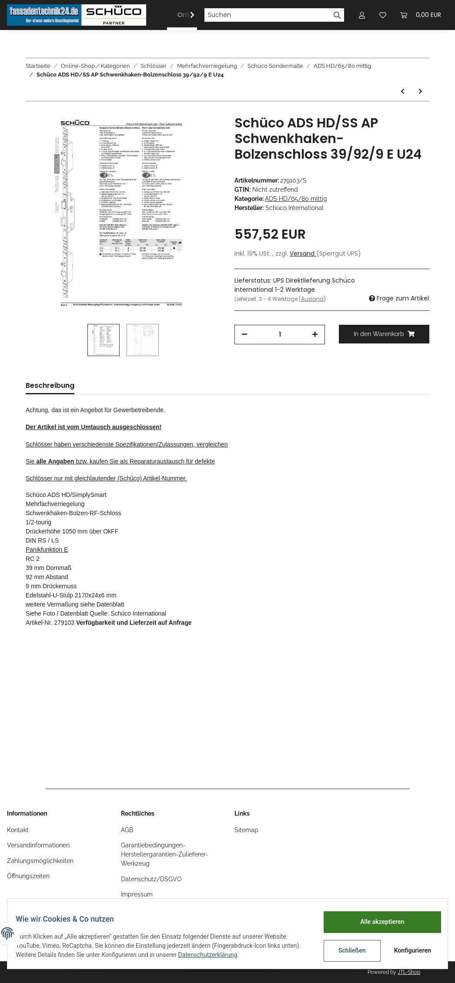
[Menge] (280, 334)
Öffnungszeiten (28, 876)
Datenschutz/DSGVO (151, 879)
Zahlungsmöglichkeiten (40, 860)
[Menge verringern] (244, 334)
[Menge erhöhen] (315, 334)
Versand (303, 253)
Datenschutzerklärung (233, 954)
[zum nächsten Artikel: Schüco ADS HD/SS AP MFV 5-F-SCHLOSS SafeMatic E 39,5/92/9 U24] (420, 91)
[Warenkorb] (420, 15)
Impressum (137, 894)
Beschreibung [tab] (50, 385)
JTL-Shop (409, 972)
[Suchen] (267, 15)
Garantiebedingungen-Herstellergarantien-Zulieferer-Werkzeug (164, 854)
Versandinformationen (38, 845)
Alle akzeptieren (376, 921)
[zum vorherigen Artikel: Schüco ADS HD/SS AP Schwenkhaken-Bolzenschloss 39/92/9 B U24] (403, 91)
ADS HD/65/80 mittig (296, 198)
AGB (127, 829)
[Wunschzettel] (382, 15)
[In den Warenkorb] (384, 334)
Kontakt (18, 829)
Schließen (346, 950)
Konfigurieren (407, 950)
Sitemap (246, 829)
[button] (361, 15)
